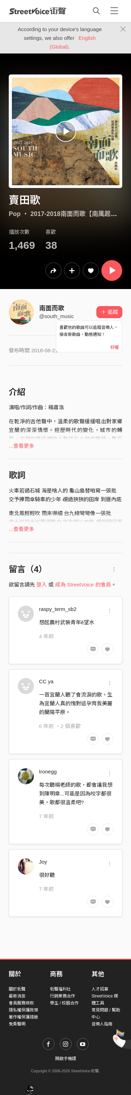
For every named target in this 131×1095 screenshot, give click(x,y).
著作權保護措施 (23, 1017)
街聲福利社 (60, 989)
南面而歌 (51, 308)
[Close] (123, 29)
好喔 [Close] (114, 347)
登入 (41, 585)
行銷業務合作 (62, 996)
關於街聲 (17, 989)
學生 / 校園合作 (64, 1003)
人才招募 (100, 989)
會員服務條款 (21, 1003)
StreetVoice (37, 10)
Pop (15, 213)
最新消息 (17, 996)
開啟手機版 (65, 1058)
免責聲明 (17, 1024)
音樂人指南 (102, 1024)
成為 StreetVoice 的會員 (83, 585)
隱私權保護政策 (23, 1010)
